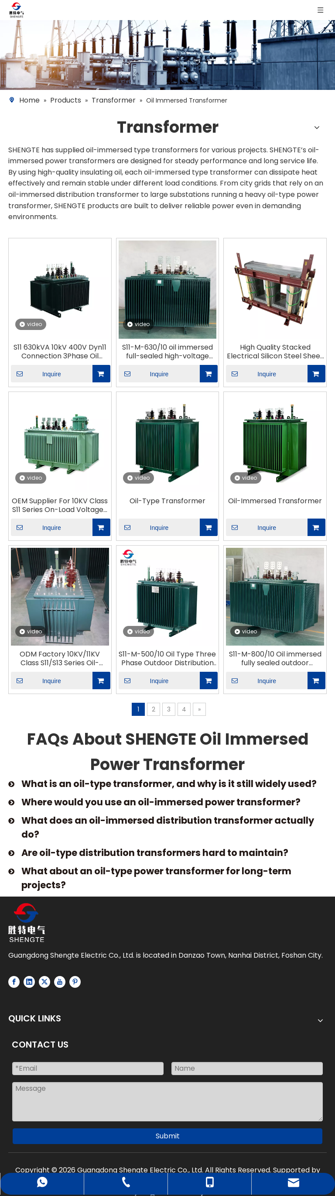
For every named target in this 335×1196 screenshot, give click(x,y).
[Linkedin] (29, 982)
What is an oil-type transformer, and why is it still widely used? (169, 783)
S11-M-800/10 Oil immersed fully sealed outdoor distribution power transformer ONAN (275, 658)
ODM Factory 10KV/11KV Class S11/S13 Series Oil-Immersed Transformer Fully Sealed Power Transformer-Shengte (59, 658)
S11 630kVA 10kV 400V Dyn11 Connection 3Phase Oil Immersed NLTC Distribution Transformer (60, 352)
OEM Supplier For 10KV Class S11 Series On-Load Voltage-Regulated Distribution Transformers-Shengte (60, 505)
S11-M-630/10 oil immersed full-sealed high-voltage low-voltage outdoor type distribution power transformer (167, 352)
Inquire (36, 373)
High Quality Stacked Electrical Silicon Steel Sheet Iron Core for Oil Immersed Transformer (275, 352)
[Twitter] (44, 982)
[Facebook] (14, 982)
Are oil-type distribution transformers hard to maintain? (154, 852)
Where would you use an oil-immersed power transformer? (161, 802)
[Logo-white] (26, 922)
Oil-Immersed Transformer (275, 501)
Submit (168, 1136)
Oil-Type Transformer (167, 501)
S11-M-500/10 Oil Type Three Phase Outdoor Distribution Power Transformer (167, 658)
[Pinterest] (75, 982)
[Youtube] (59, 982)
